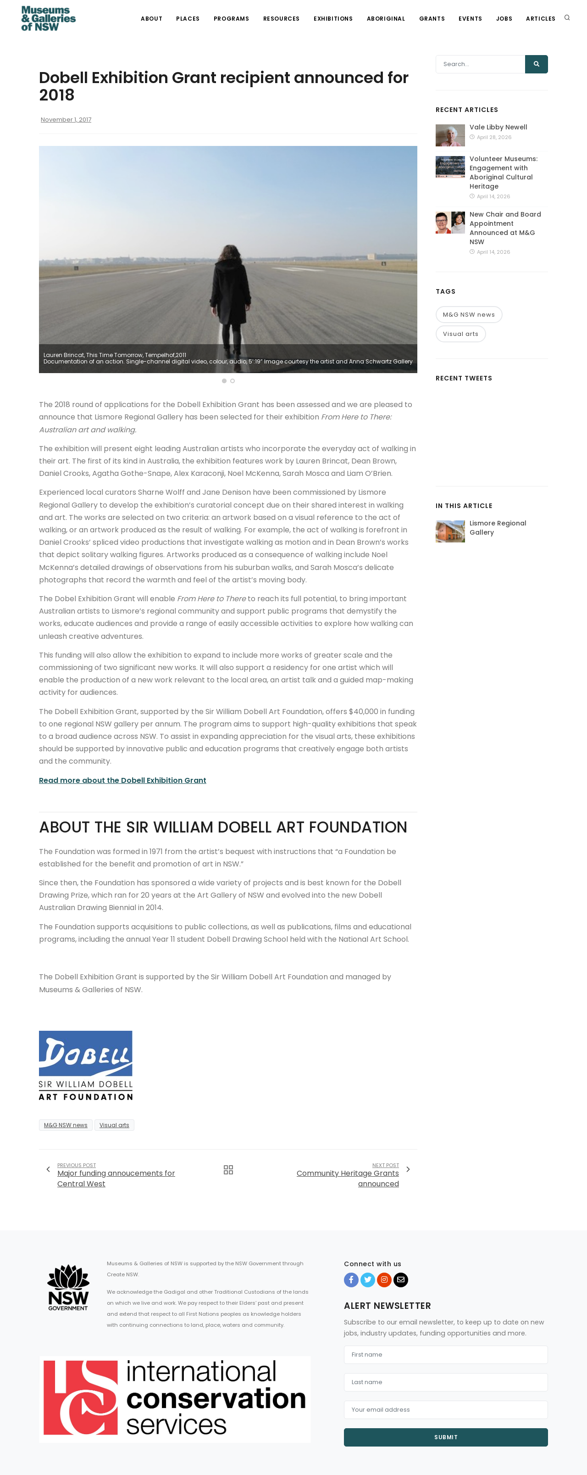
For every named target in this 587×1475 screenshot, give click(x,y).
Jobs (504, 18)
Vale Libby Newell (498, 127)
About (151, 18)
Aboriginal (386, 18)
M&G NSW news (66, 1125)
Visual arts (114, 1125)
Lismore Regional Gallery (498, 528)
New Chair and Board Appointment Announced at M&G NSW (505, 228)
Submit (446, 1437)
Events (470, 18)
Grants (432, 18)
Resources (281, 18)
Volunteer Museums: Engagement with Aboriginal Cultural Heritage (503, 172)
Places (188, 18)
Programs (231, 18)
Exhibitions (333, 18)
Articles (541, 18)
